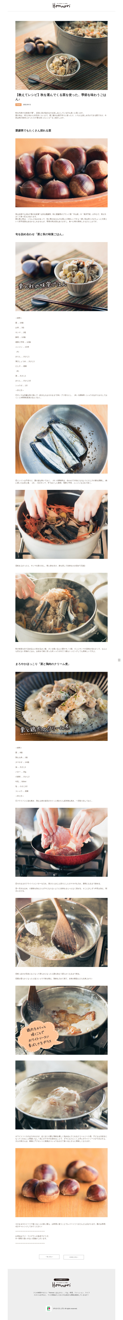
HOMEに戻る (73, 1256)
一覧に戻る (49, 1256)
